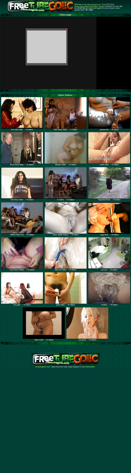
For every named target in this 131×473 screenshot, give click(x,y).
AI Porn (101, 6)
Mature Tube (78, 6)
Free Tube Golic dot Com (92, 4)
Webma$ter (90, 367)
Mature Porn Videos (91, 6)
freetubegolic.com (42, 367)
